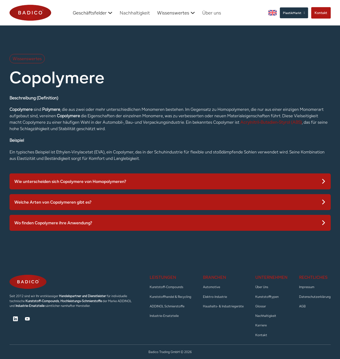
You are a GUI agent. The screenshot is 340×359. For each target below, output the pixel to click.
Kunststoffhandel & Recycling (170, 297)
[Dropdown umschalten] (110, 12)
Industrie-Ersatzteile (164, 316)
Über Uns (261, 287)
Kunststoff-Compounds (166, 287)
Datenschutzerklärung (315, 297)
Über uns (211, 13)
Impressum (306, 287)
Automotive (211, 287)
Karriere (261, 325)
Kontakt (321, 13)
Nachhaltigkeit (135, 13)
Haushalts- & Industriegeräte (223, 306)
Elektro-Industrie (215, 297)
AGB (302, 306)
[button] (170, 181)
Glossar (260, 306)
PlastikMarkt (293, 12)
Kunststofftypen (267, 297)
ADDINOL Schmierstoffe (167, 306)
